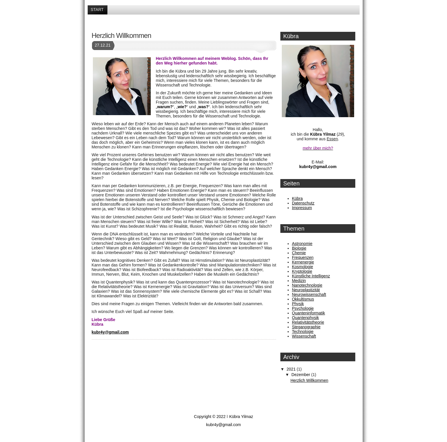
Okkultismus (303, 299)
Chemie (299, 253)
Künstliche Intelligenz (311, 276)
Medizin (299, 280)
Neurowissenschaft (309, 294)
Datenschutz (303, 203)
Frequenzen (303, 257)
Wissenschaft (304, 336)
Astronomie (302, 243)
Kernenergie (303, 262)
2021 (292, 369)
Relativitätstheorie (308, 322)
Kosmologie (302, 266)
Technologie (303, 331)
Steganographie (306, 327)
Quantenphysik (305, 317)
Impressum (302, 207)
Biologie (299, 248)
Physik (298, 303)
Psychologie (303, 308)
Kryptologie (302, 271)
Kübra (297, 198)
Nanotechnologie (307, 285)
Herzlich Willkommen (121, 35)
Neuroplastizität (306, 290)
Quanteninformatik (308, 313)
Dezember (301, 374)
